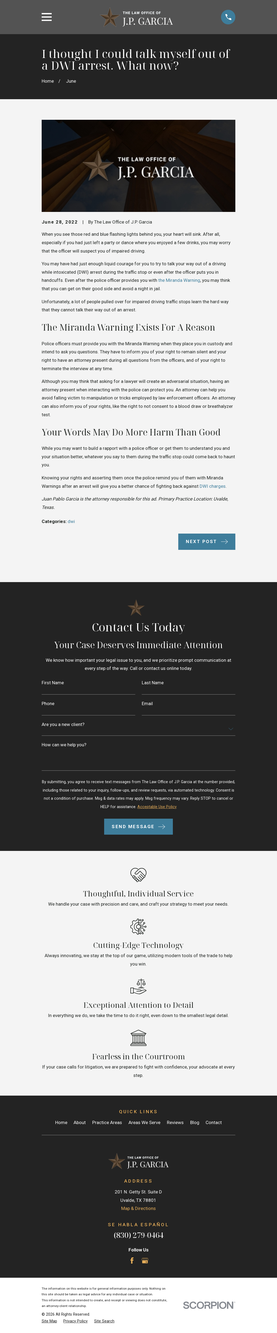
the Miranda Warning (179, 280)
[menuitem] (49, 1321)
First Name (53, 682)
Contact (214, 1122)
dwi (71, 521)
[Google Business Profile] (145, 1260)
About (80, 1122)
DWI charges (213, 486)
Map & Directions (138, 1208)
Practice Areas (107, 1122)
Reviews (175, 1122)
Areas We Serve (144, 1122)
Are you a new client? (63, 724)
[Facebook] (132, 1260)
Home (61, 1122)
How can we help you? (64, 745)
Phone (48, 703)
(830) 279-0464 (138, 1235)
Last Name (153, 682)
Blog (194, 1122)
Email (147, 703)
